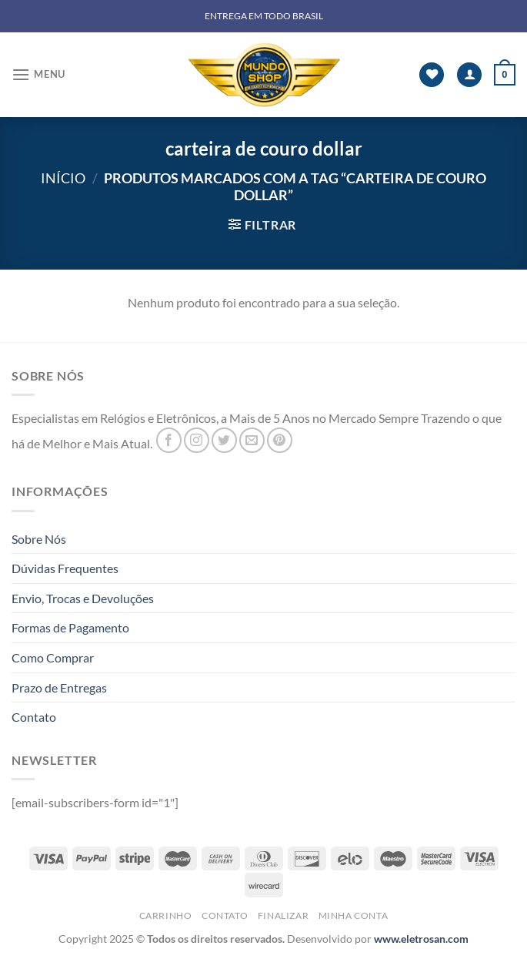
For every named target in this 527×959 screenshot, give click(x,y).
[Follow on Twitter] (224, 440)
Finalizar (283, 915)
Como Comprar (53, 657)
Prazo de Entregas (59, 687)
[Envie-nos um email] (252, 440)
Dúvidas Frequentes (65, 568)
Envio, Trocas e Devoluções (83, 598)
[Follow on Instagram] (196, 440)
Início (63, 177)
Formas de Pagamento (70, 627)
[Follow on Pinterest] (279, 440)
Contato (34, 716)
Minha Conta (354, 915)
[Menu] (38, 74)
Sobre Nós (39, 538)
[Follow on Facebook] (169, 440)
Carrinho (165, 915)
